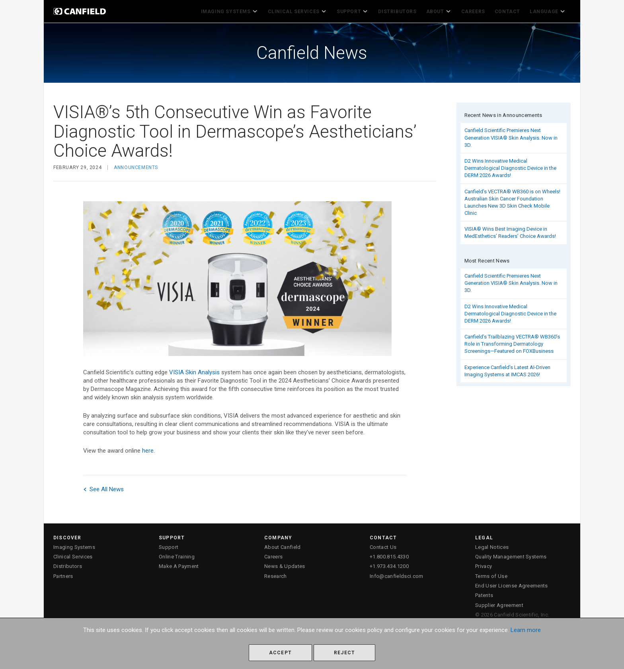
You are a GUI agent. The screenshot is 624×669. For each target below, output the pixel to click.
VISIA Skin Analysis (194, 369)
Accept (280, 652)
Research (275, 574)
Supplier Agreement (499, 603)
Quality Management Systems (510, 555)
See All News (103, 486)
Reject (344, 652)
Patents (484, 593)
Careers (475, 10)
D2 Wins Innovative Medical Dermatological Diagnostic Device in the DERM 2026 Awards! (510, 166)
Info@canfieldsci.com (396, 574)
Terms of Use (491, 574)
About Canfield (282, 545)
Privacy (483, 564)
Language (549, 10)
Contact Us (383, 545)
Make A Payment (179, 564)
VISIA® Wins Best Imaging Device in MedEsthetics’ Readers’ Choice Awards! (510, 230)
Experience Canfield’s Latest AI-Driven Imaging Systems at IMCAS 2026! (507, 368)
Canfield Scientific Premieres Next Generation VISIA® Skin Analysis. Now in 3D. (511, 135)
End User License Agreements (511, 584)
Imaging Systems (238, 10)
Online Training (177, 555)
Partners (63, 574)
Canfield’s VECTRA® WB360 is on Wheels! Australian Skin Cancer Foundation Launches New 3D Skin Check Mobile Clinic (512, 200)
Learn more (526, 630)
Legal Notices (492, 545)
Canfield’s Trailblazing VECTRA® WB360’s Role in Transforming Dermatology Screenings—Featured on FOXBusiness (512, 342)
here (148, 448)
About (442, 10)
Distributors (401, 10)
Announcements (136, 165)
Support (357, 10)
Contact (509, 10)
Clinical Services (304, 10)
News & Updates (284, 564)
